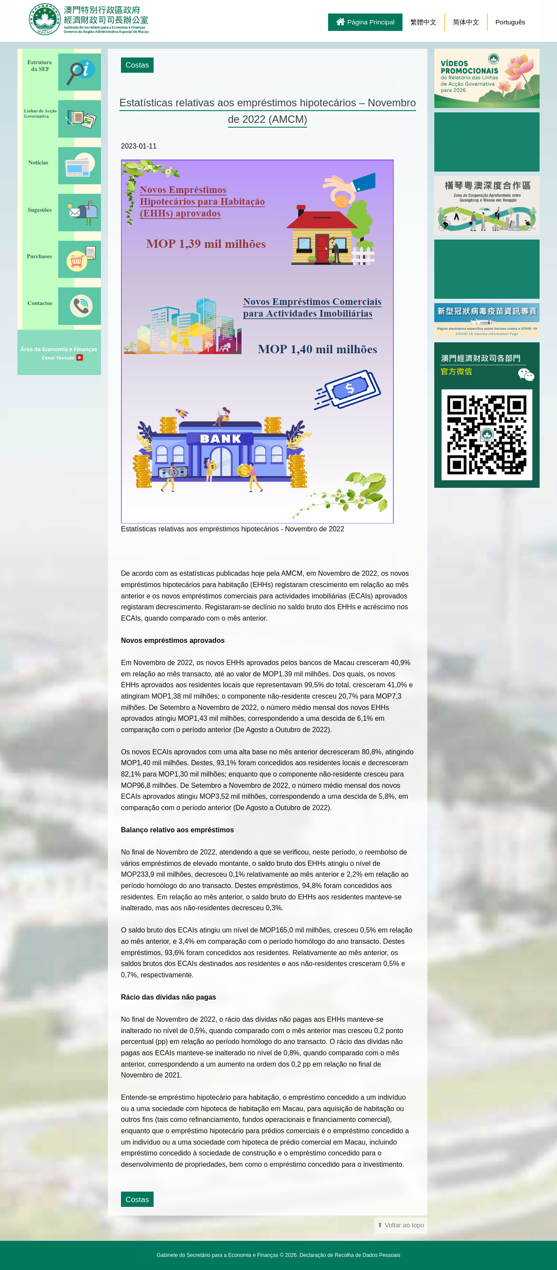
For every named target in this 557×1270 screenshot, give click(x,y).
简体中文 (466, 22)
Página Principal (365, 22)
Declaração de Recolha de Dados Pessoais (349, 1255)
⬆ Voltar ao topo (400, 1225)
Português (510, 22)
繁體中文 (423, 22)
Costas (137, 65)
